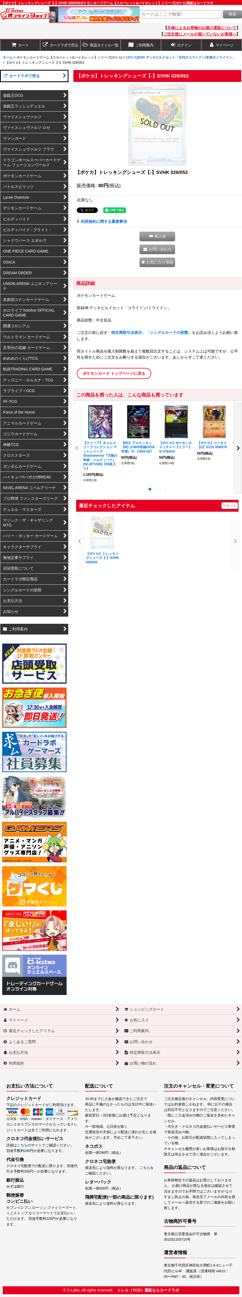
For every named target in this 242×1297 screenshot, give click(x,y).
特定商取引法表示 (126, 332)
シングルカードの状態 (169, 332)
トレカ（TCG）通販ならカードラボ (148, 1290)
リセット (229, 506)
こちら (22, 1145)
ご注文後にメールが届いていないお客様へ (199, 34)
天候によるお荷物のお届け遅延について (201, 28)
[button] (101, 45)
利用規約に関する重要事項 (102, 221)
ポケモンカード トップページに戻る (114, 373)
